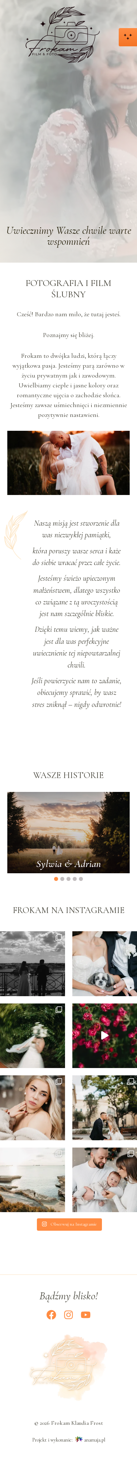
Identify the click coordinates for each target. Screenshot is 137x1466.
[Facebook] (51, 1315)
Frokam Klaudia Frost (77, 1423)
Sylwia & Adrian (68, 863)
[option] (68, 832)
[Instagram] (68, 1315)
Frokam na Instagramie (69, 910)
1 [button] (56, 879)
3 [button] (68, 879)
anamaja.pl (94, 1440)
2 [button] (62, 879)
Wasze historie (68, 775)
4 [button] (75, 879)
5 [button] (81, 879)
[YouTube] (86, 1315)
